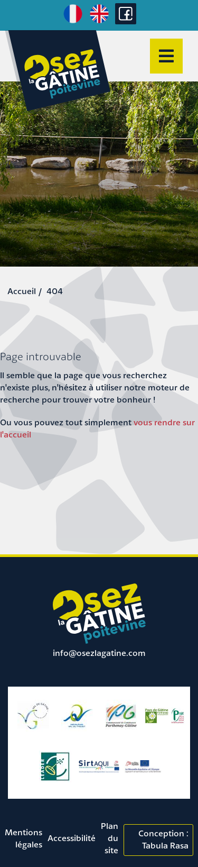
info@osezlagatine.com (99, 652)
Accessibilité (72, 838)
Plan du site (109, 837)
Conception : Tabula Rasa (163, 839)
